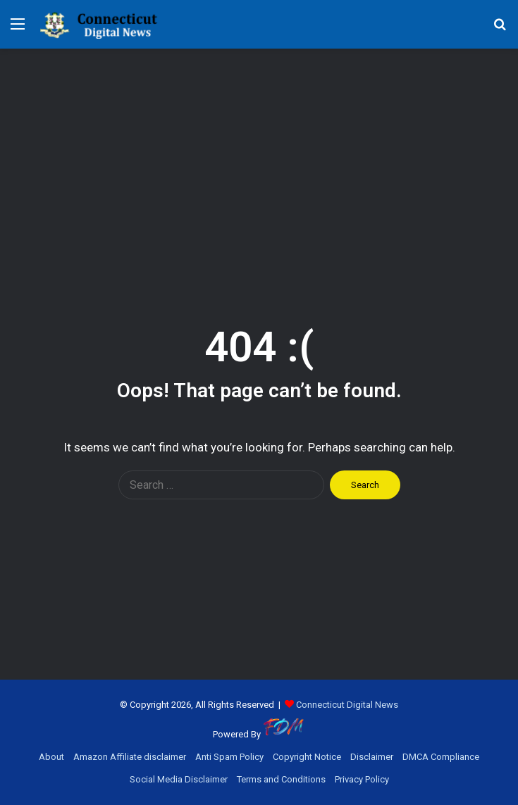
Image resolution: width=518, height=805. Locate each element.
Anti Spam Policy (229, 756)
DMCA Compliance (440, 756)
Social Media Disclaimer (179, 779)
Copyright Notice (307, 756)
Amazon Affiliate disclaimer (129, 756)
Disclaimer (371, 756)
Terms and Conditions (281, 779)
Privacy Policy (362, 779)
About (51, 756)
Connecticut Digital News (347, 704)
